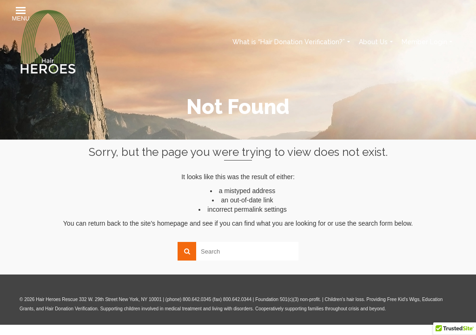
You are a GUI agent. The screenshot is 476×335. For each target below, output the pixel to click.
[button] (20, 15)
